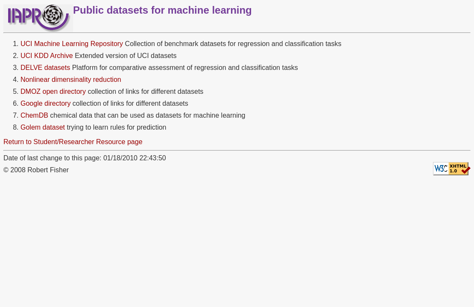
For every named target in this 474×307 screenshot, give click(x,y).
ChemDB (34, 115)
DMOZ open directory (53, 91)
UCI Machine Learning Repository (71, 43)
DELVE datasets (45, 67)
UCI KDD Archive (46, 55)
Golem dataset (42, 127)
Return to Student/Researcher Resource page (73, 141)
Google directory (45, 103)
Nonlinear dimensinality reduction (70, 79)
